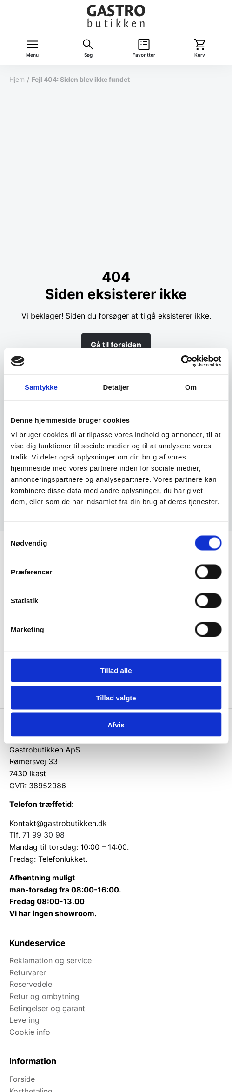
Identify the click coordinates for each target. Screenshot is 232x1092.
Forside (22, 1079)
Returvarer (27, 972)
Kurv (199, 55)
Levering (24, 1020)
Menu (32, 55)
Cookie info (29, 1032)
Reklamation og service (50, 960)
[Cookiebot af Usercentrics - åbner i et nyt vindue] (180, 361)
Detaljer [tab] (116, 387)
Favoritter (144, 55)
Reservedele (30, 984)
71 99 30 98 (43, 834)
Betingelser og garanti (48, 1008)
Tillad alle (116, 670)
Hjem (17, 79)
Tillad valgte (116, 697)
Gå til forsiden (116, 344)
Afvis (116, 725)
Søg (88, 55)
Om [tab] (191, 387)
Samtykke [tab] (41, 387)
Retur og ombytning (44, 996)
